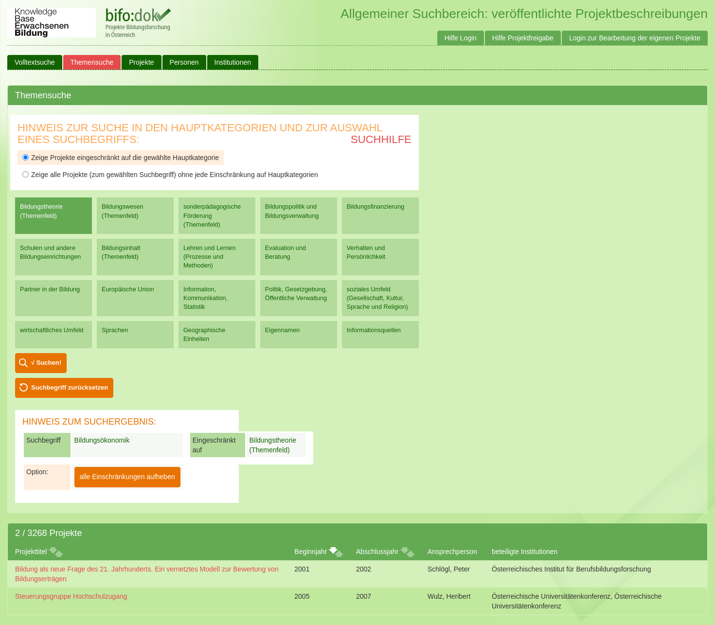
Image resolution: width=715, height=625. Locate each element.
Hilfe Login (461, 38)
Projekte (141, 62)
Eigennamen (282, 330)
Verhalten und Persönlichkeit (366, 252)
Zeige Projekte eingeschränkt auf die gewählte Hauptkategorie (120, 157)
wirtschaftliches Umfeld (51, 330)
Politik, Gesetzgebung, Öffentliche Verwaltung (296, 294)
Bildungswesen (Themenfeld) (122, 211)
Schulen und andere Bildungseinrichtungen (50, 252)
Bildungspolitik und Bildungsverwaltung (292, 211)
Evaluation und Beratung (285, 252)
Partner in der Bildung (50, 289)
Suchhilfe (381, 139)
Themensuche (92, 62)
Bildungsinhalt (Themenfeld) (121, 252)
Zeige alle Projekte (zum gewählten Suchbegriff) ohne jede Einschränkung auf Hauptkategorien (170, 175)
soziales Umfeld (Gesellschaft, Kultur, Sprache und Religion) (377, 298)
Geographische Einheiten (204, 334)
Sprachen (115, 330)
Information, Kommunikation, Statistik (205, 298)
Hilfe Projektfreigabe (523, 38)
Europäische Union (128, 289)
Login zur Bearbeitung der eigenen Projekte (634, 38)
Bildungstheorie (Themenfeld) (41, 211)
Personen (184, 62)
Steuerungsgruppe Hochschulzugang (71, 596)
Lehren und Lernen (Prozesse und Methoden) (209, 256)
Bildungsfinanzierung (375, 206)
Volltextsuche (35, 62)
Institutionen (232, 62)
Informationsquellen (374, 330)
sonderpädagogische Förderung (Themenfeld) (212, 215)
